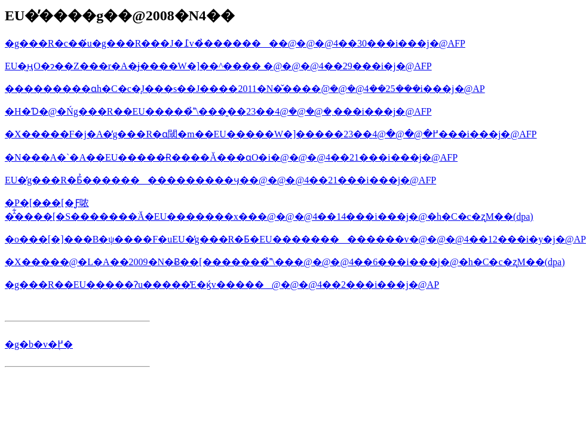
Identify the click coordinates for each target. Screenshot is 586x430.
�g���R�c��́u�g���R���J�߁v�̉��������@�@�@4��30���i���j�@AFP (235, 43)
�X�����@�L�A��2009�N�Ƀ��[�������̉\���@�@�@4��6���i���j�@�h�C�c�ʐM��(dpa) (285, 262)
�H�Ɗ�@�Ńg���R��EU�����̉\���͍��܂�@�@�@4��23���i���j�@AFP (218, 111)
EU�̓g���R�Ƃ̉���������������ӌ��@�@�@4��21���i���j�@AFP (220, 180)
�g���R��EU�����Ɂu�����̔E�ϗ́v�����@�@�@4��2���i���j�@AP (222, 285)
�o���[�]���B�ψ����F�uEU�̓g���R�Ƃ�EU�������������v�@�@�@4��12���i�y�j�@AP (295, 239)
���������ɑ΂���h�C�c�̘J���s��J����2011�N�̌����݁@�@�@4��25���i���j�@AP (245, 89)
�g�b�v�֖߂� (39, 344)
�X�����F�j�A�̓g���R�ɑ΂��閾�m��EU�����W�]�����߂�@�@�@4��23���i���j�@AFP (271, 134)
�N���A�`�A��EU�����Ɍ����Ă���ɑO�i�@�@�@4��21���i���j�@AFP (231, 157)
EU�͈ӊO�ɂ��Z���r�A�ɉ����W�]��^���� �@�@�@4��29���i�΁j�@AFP (218, 66)
